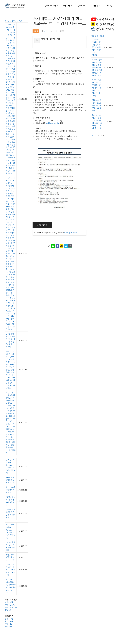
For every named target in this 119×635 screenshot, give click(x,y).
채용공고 (99, 5)
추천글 (14, 21)
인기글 (19, 21)
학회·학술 (8, 626)
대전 (45, 31)
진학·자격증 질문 (11, 607)
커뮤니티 (69, 5)
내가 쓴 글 (100, 36)
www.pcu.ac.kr (70, 233)
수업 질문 (8, 610)
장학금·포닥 (9, 624)
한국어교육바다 (52, 5)
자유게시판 (9, 602)
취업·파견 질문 (10, 605)
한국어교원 (9, 621)
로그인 (109, 6)
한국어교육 (84, 5)
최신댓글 (8, 21)
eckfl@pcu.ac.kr (52, 123)
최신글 (93, 36)
